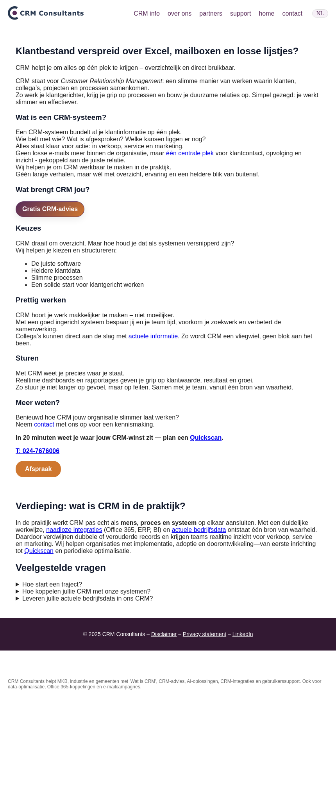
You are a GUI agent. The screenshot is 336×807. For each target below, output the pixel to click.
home (266, 13)
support (240, 13)
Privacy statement (204, 739)
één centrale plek (190, 258)
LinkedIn (242, 739)
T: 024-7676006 (37, 556)
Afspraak (38, 574)
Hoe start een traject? (52, 689)
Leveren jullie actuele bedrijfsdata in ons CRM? (87, 703)
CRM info (147, 13)
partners (210, 13)
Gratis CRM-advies (50, 313)
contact (292, 13)
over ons (179, 13)
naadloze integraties (74, 634)
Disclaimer (164, 739)
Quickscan (206, 542)
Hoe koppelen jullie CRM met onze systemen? (86, 696)
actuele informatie (153, 440)
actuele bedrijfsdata (199, 634)
